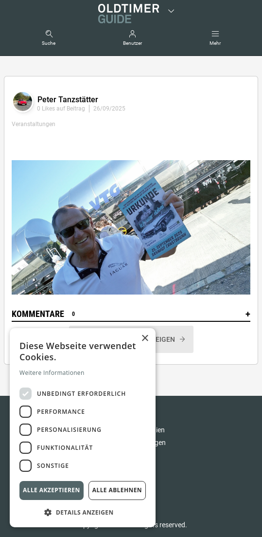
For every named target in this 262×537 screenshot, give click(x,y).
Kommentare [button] (131, 314)
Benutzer (132, 43)
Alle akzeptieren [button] (51, 490)
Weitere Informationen (52, 373)
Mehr (215, 43)
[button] (82, 512)
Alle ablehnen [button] (117, 490)
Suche (48, 43)
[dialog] (83, 427)
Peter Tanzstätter (67, 99)
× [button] (144, 338)
